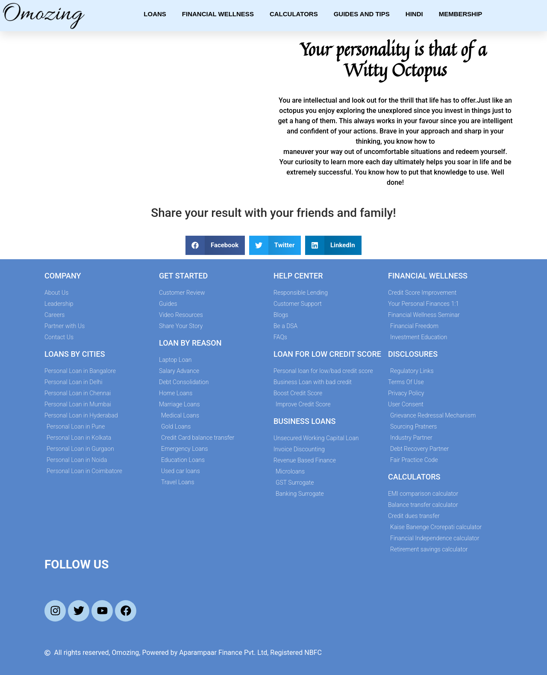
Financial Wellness (218, 14)
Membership (460, 14)
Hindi (414, 14)
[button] (215, 245)
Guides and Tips (362, 14)
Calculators (294, 14)
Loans (155, 14)
